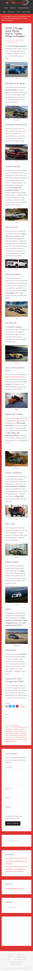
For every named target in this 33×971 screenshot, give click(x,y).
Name (8, 788)
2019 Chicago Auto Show (20, 727)
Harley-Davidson (14, 733)
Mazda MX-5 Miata (14, 421)
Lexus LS (7, 735)
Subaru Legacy (23, 737)
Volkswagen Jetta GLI (11, 741)
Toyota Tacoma (22, 739)
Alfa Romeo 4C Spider (11, 729)
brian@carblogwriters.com (14, 889)
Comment (9, 767)
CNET (16, 269)
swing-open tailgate (12, 530)
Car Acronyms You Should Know (16, 858)
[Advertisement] (16, 931)
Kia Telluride (22, 733)
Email (7, 797)
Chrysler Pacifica (18, 731)
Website (8, 807)
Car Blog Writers (16, 2)
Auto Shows (15, 725)
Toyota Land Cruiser (11, 739)
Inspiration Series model (13, 377)
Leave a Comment (12, 42)
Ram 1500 (15, 737)
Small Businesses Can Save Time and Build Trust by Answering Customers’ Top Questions (16, 868)
